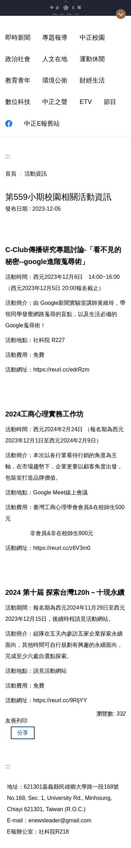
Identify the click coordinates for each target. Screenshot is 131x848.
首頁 (10, 174)
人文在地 (54, 59)
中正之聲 (54, 101)
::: (7, 156)
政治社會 (17, 59)
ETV (86, 101)
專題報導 (54, 37)
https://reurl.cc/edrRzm (61, 370)
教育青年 (17, 80)
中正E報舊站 (42, 123)
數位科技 (17, 101)
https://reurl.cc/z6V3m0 (61, 548)
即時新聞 (17, 37)
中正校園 (92, 37)
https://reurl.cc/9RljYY (60, 700)
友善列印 (16, 721)
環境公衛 (54, 80)
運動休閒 (92, 59)
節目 (110, 101)
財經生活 (92, 80)
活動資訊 (35, 174)
